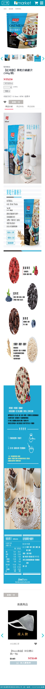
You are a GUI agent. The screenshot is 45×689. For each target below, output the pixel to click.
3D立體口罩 (14, 644)
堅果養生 (18, 9)
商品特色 (20, 106)
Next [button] (43, 635)
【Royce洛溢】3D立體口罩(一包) (21, 652)
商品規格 (31, 106)
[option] (22, 31)
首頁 (5, 9)
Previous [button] (2, 635)
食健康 (11, 9)
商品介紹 (9, 106)
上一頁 (5, 3)
